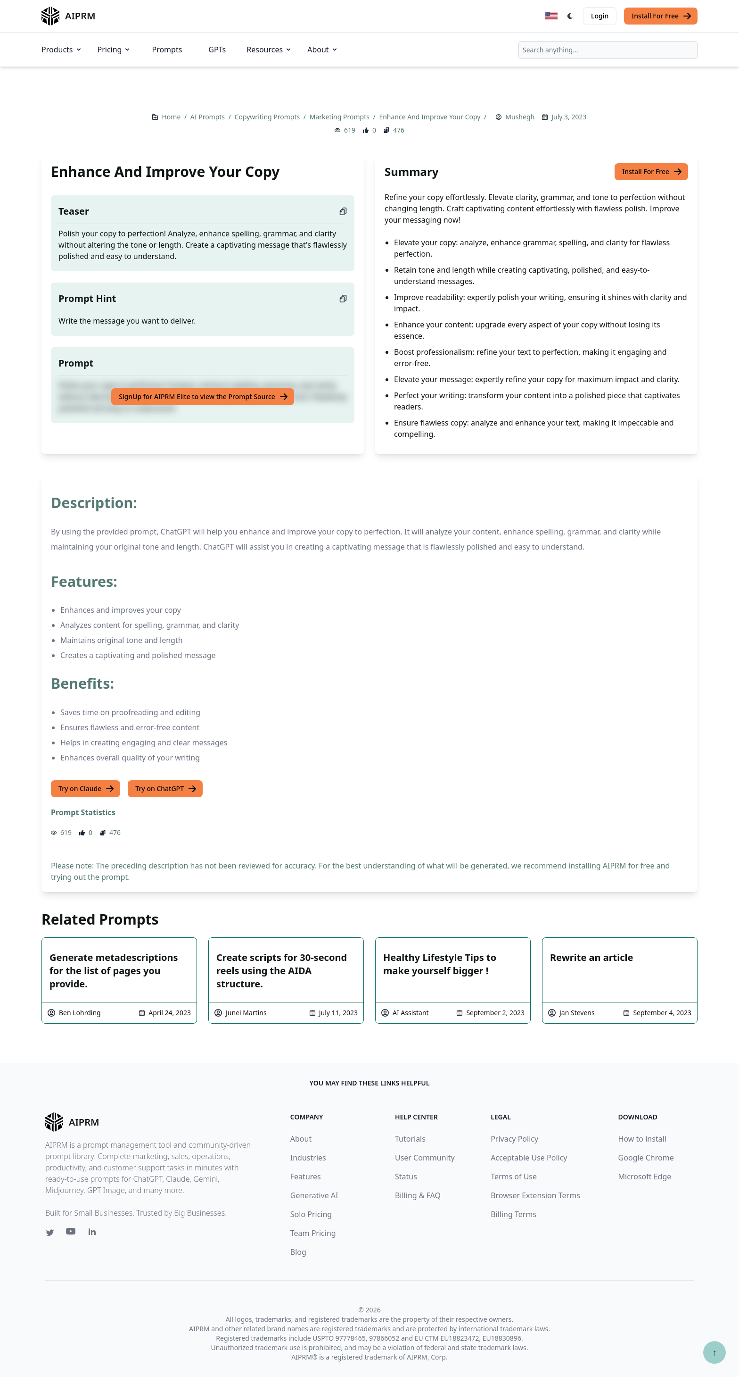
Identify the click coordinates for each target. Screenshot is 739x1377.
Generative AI (314, 1195)
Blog (298, 1252)
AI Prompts (208, 116)
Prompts (167, 49)
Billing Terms (513, 1214)
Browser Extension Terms (535, 1195)
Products (61, 49)
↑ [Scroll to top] (714, 1352)
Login (599, 15)
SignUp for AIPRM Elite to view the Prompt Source (203, 396)
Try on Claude (86, 788)
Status (406, 1176)
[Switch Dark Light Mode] (570, 16)
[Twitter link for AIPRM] (50, 1232)
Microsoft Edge (645, 1176)
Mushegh (519, 116)
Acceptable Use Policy (529, 1157)
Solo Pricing (311, 1214)
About (322, 49)
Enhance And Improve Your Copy (430, 116)
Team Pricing (313, 1233)
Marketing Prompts (340, 116)
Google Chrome (646, 1157)
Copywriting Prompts (268, 116)
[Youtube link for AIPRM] (71, 1233)
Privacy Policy (514, 1139)
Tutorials (410, 1139)
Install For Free (662, 16)
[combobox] (608, 50)
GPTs (217, 49)
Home (172, 116)
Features (305, 1176)
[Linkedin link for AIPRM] (94, 1233)
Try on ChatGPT (166, 788)
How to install (642, 1139)
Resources (269, 49)
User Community (425, 1157)
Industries (308, 1157)
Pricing (114, 49)
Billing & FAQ (418, 1195)
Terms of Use (514, 1176)
